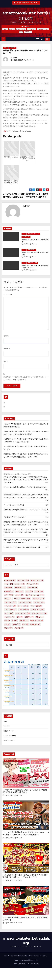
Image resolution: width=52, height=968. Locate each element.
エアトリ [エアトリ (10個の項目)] (8, 595)
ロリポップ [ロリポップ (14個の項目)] (9, 617)
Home (16, 960)
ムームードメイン (21, 29)
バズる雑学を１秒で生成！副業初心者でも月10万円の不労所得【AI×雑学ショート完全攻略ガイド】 (25, 876)
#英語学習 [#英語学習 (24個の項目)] (20, 588)
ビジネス (19, 803)
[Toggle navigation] (37, 39)
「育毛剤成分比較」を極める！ (15, 517)
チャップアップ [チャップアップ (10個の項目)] (24, 602)
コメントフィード (10, 735)
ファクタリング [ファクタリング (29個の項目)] (37, 610)
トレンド (5, 29)
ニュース (11, 29)
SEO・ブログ (8, 760)
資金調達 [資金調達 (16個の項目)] (19, 628)
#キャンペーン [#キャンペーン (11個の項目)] (37, 580)
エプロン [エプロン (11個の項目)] (19, 595)
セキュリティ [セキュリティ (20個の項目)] (10, 602)
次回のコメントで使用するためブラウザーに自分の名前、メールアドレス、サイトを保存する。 (25, 378)
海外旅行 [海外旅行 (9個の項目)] (24, 621)
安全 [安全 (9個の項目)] (7, 621)
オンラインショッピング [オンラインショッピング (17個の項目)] (35, 595)
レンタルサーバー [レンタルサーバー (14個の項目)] (39, 613)
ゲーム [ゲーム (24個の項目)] (8, 599)
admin (15, 58)
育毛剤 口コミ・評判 (32, 262)
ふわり (5, 47)
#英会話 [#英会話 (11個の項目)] (8, 588)
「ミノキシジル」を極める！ (14, 505)
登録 (5, 721)
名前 (6, 336)
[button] (42, 39)
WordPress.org (9, 740)
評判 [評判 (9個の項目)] (25, 624)
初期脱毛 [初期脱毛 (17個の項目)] (29, 617)
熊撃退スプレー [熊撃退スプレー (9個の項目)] (36, 621)
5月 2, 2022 (25, 257)
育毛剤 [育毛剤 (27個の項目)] (16, 624)
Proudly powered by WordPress (14, 956)
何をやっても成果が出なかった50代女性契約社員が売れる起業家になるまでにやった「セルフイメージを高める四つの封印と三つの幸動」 (26, 480)
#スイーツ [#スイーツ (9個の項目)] (20, 584)
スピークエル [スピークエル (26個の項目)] (39, 599)
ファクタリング (31, 29)
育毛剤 (21, 31)
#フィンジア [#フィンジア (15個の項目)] (32, 584)
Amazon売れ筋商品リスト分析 (29, 960)
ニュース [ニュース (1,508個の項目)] (23, 610)
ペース (31, 60)
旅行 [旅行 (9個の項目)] (15, 621)
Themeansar (42, 956)
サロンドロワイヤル (42, 29)
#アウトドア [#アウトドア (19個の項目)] (23, 580)
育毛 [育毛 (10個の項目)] (7, 624)
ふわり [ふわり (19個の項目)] (29, 591)
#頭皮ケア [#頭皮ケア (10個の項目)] (32, 588)
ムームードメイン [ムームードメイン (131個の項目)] (22, 613)
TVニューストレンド (18, 760)
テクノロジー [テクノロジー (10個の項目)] (10, 606)
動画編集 (19, 845)
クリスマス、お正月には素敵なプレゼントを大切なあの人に (25, 487)
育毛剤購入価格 (26, 236)
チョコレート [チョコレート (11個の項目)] (39, 602)
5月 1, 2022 (25, 270)
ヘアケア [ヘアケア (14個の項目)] (8, 613)
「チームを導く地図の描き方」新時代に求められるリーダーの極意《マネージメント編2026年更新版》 (26, 833)
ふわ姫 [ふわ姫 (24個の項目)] (39, 591)
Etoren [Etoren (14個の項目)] (19, 591)
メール (6, 348)
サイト (5, 361)
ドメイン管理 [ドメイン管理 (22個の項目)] (10, 610)
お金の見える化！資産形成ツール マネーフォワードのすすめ (26, 510)
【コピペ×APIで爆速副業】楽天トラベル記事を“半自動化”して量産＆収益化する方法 (25, 791)
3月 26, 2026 (9, 795)
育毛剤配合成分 (31, 249)
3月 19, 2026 (9, 880)
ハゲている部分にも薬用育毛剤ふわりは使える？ (14, 195)
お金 (18, 888)
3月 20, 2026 (9, 838)
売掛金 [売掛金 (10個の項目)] (39, 617)
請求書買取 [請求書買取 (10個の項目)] (35, 624)
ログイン (7, 726)
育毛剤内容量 (12, 47)
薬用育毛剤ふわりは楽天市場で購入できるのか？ (37, 195)
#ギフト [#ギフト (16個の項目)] (8, 584)
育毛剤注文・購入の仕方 (33, 234)
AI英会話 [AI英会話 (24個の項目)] (8, 591)
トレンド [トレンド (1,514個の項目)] (23, 606)
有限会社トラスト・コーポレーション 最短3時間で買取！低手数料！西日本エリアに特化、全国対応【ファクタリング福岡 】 (26, 532)
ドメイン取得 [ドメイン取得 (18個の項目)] (36, 606)
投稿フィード (8, 731)
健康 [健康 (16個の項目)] (20, 617)
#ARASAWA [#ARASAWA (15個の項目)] (9, 580)
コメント (7, 294)
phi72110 (18, 795)
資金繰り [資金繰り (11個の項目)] (8, 628)
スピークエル (28, 31)
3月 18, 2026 (9, 923)
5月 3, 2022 (25, 244)
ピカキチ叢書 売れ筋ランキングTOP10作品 (26, 964)
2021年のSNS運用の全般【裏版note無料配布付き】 (22, 547)
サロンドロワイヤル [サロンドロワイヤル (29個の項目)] (22, 599)
